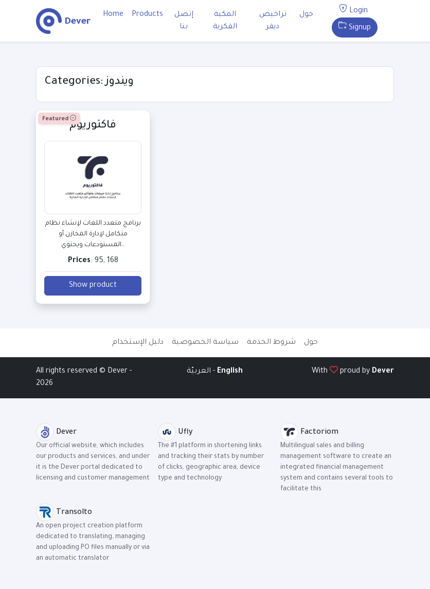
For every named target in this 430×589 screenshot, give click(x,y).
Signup (354, 27)
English (230, 371)
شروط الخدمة (271, 343)
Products (147, 15)
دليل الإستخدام (138, 343)
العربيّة (200, 371)
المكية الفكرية (225, 21)
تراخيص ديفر (272, 21)
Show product (93, 286)
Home (113, 15)
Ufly (175, 433)
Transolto (64, 513)
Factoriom (309, 433)
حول (306, 15)
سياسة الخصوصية (205, 343)
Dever (383, 371)
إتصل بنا (183, 21)
